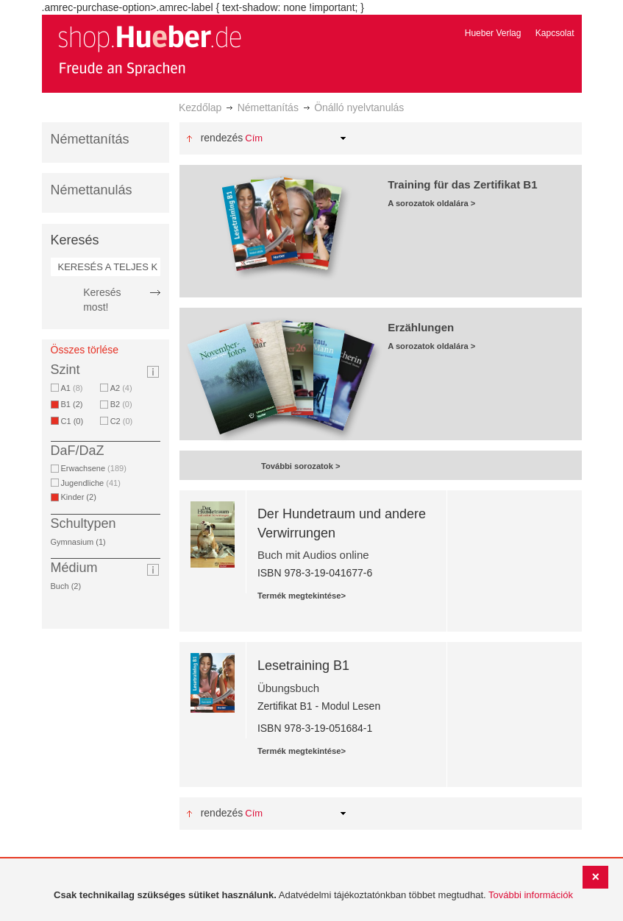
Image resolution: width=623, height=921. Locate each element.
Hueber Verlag (493, 33)
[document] (313, 896)
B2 (121, 404)
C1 (75, 421)
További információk (530, 894)
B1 (74, 404)
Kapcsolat (554, 33)
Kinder (81, 497)
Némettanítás (268, 107)
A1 (72, 388)
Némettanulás (91, 190)
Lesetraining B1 (303, 665)
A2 (121, 388)
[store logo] (149, 50)
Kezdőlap (200, 107)
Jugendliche (91, 483)
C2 (121, 421)
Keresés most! (102, 299)
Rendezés (222, 138)
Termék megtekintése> (301, 595)
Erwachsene (94, 468)
